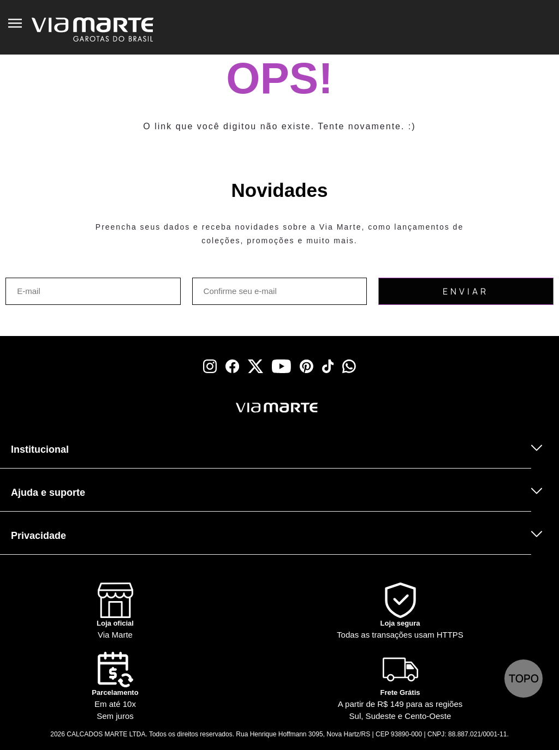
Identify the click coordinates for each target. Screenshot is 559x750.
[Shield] (400, 612)
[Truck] (136, 422)
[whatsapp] (349, 366)
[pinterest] (306, 366)
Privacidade (38, 535)
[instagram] (209, 366)
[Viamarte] (225, 407)
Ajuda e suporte (48, 492)
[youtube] (281, 366)
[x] (255, 366)
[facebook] (232, 366)
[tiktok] (328, 366)
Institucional (40, 449)
